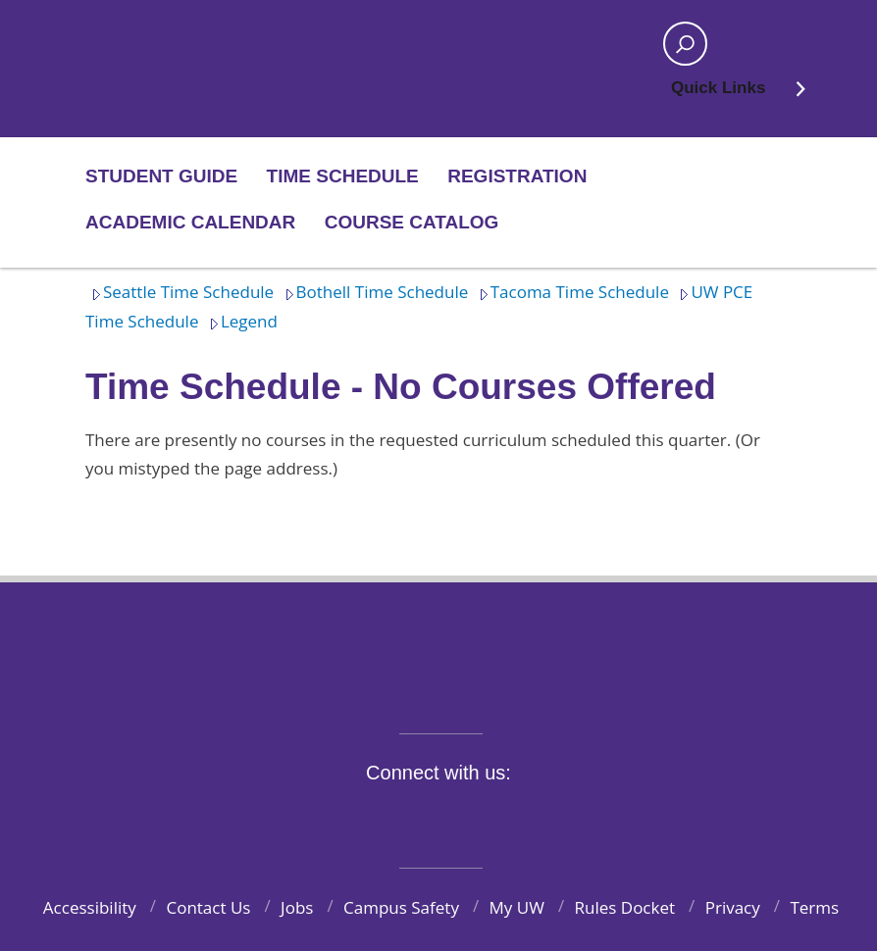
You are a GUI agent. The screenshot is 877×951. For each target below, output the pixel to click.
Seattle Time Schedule (179, 291)
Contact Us (208, 907)
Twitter (382, 818)
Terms (814, 907)
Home (151, 44)
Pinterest (565, 818)
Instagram (427, 818)
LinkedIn (519, 818)
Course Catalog (412, 222)
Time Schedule (343, 176)
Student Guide (161, 176)
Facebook (336, 818)
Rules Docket (625, 907)
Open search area (679, 50)
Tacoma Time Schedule (571, 291)
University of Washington (439, 645)
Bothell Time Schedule (374, 291)
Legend (240, 321)
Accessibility (89, 907)
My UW (517, 907)
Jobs (297, 907)
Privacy (732, 907)
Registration (517, 176)
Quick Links (739, 94)
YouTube (473, 818)
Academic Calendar (190, 222)
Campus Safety (401, 907)
